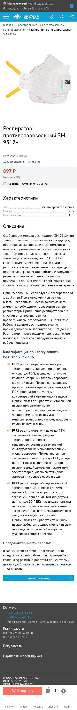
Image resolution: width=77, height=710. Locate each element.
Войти (67, 706)
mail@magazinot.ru (20, 617)
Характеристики (13, 161)
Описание (34, 161)
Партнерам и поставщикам (37, 656)
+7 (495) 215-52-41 (20, 613)
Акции (24, 706)
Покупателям (37, 646)
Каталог (9, 706)
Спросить (53, 706)
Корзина (38, 706)
